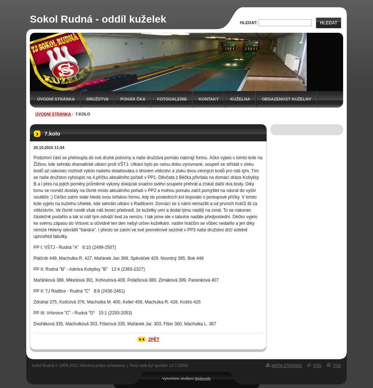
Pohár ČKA (132, 99)
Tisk (337, 365)
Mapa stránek (287, 365)
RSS (317, 365)
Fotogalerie (172, 99)
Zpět (154, 339)
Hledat (328, 23)
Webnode (203, 378)
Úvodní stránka (56, 99)
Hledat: (249, 22)
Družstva (97, 99)
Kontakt (209, 99)
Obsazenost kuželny (286, 99)
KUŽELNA (240, 99)
